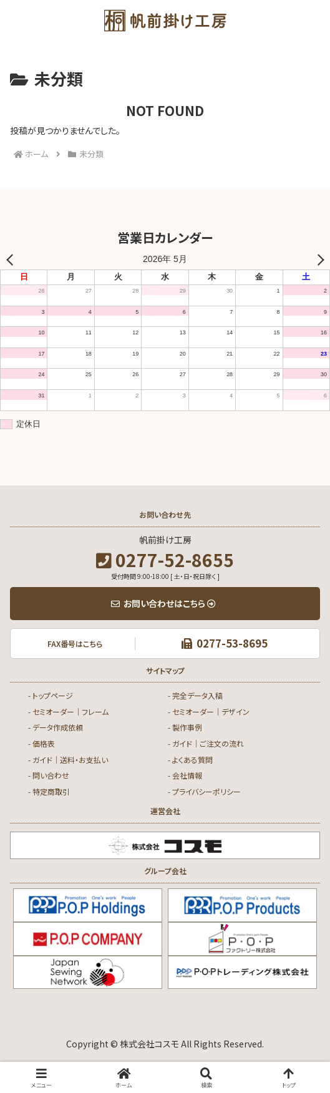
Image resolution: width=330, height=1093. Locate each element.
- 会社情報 (185, 775)
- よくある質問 (190, 759)
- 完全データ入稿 (195, 695)
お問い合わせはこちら (163, 603)
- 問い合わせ (48, 775)
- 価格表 (41, 743)
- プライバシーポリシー (204, 791)
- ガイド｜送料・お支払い (68, 759)
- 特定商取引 (49, 791)
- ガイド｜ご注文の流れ (206, 743)
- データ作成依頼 (55, 727)
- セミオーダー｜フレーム (68, 711)
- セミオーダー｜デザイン (209, 711)
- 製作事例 (185, 727)
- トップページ (50, 695)
